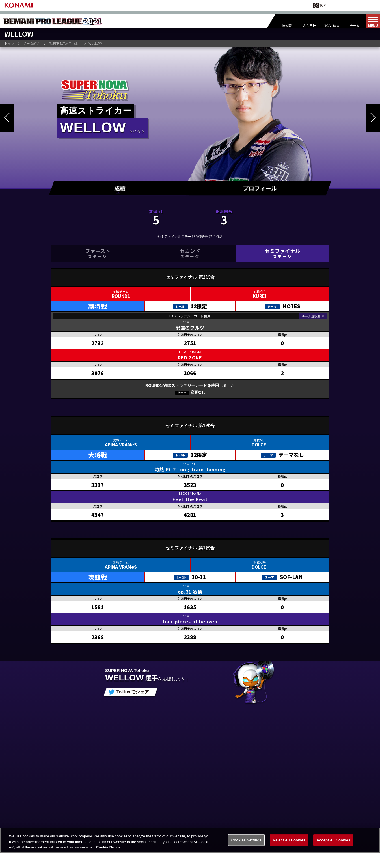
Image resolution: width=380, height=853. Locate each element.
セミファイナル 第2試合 (189, 277)
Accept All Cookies (333, 845)
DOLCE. (260, 444)
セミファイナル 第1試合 (189, 425)
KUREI (259, 296)
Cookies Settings (246, 845)
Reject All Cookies (289, 845)
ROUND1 (121, 296)
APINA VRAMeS (121, 444)
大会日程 (309, 25)
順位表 (287, 25)
